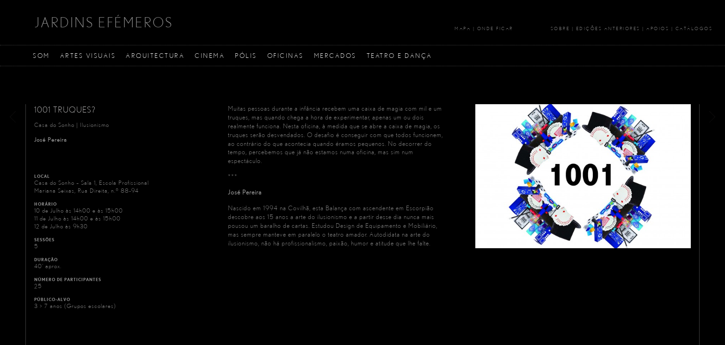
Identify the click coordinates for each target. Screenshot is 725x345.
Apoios (657, 28)
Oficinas (285, 55)
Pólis (246, 55)
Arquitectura (155, 55)
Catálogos (694, 28)
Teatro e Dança (399, 55)
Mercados (335, 55)
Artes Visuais (88, 55)
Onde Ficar (495, 28)
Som (41, 55)
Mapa (463, 28)
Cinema (210, 55)
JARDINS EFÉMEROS (104, 22)
